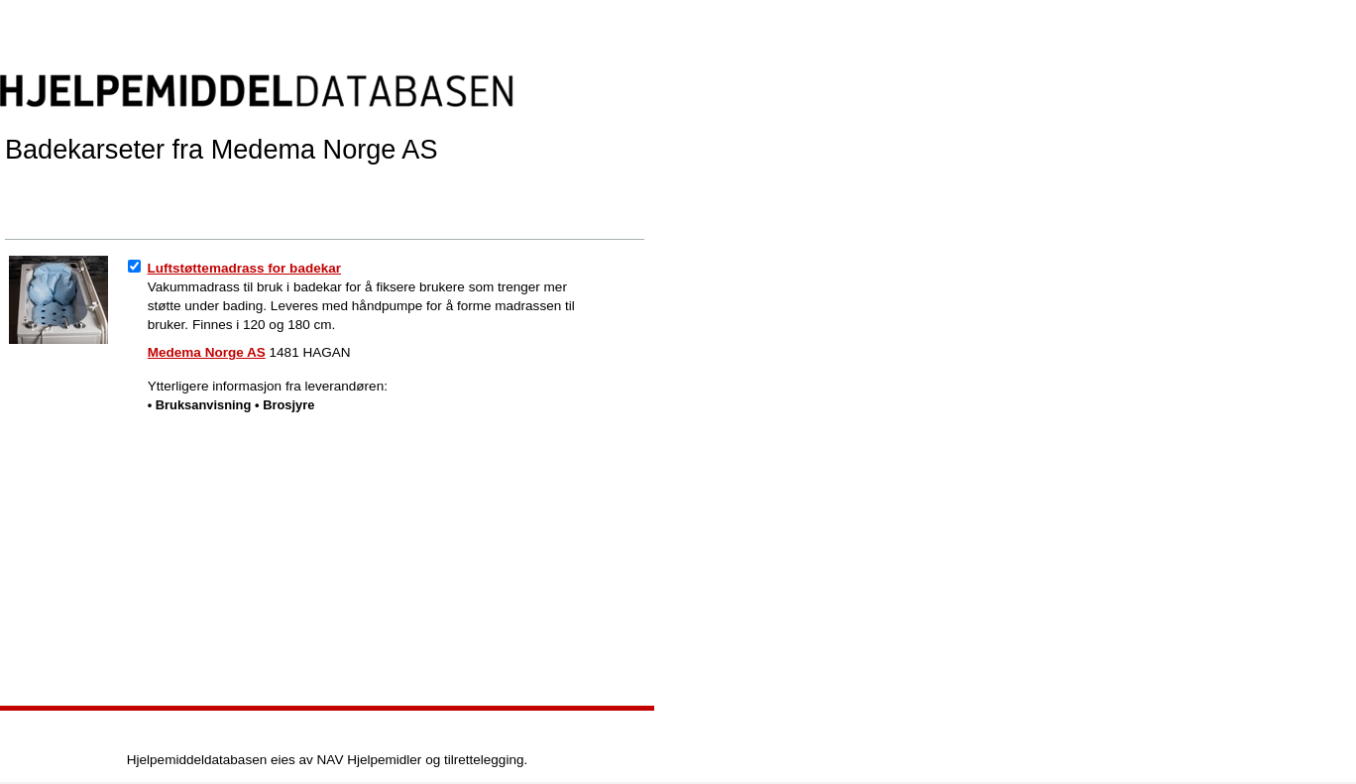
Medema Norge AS (207, 352)
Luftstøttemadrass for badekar (245, 268)
